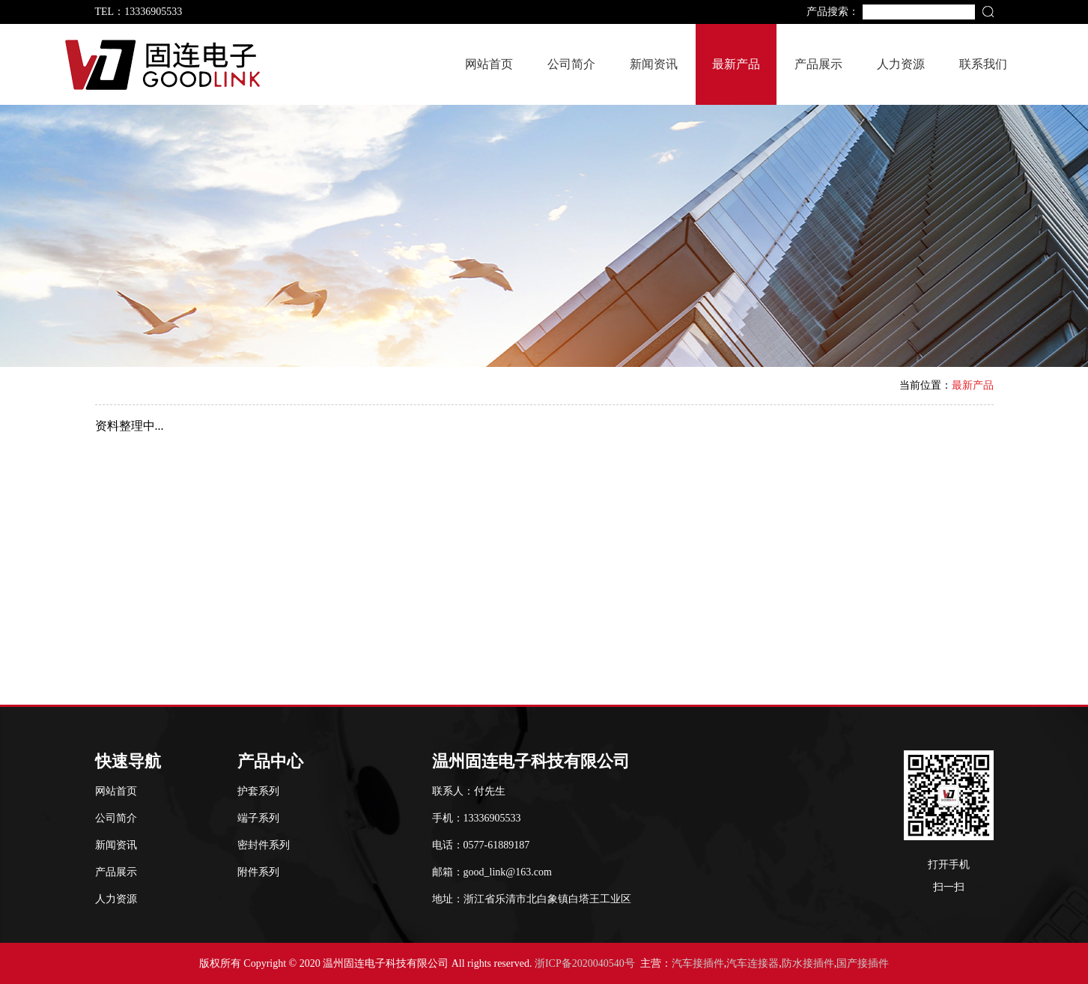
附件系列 (258, 872)
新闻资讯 (654, 64)
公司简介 (571, 64)
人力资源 (901, 64)
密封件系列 (263, 845)
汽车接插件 (698, 963)
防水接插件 (808, 963)
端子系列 (258, 818)
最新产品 (736, 64)
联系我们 (983, 64)
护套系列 (258, 791)
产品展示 (818, 64)
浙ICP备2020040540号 (585, 963)
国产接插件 (862, 963)
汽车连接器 (752, 963)
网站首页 (489, 64)
